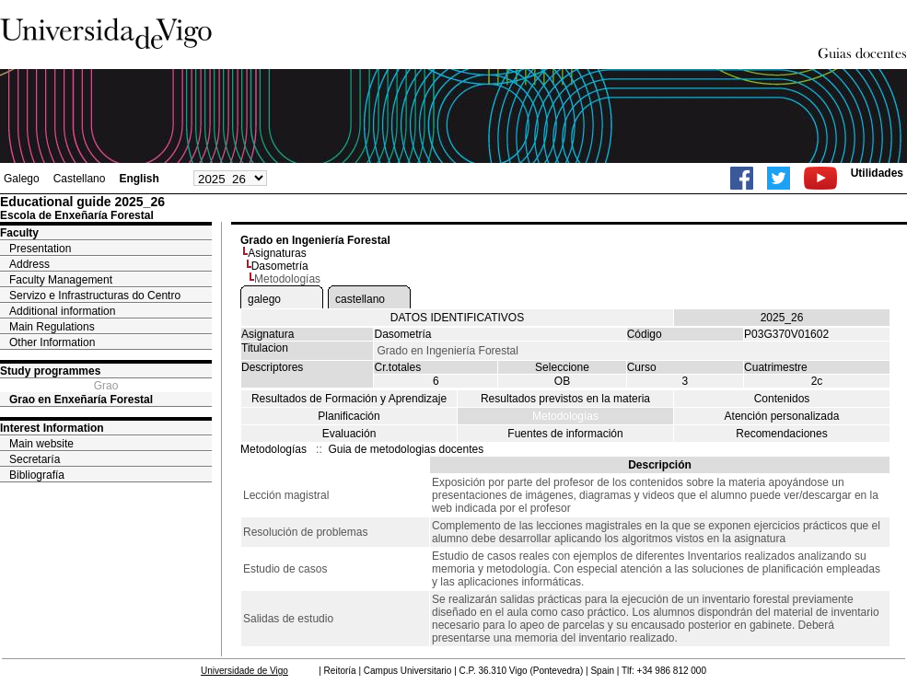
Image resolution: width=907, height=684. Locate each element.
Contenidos (782, 398)
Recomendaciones (781, 433)
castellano (360, 299)
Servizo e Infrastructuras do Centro (94, 295)
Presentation (40, 248)
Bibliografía (36, 475)
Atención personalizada (782, 416)
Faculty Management (60, 279)
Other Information (52, 342)
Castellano (79, 178)
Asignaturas (277, 253)
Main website (41, 443)
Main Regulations (52, 326)
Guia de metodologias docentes (405, 449)
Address (29, 264)
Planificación (348, 416)
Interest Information (52, 428)
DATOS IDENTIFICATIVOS (457, 317)
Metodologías (565, 416)
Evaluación (349, 433)
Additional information (62, 311)
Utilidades (877, 173)
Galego (22, 178)
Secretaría (34, 459)
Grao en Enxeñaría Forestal (81, 399)
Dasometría (279, 266)
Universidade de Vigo (244, 671)
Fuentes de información (564, 433)
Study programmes (50, 371)
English (138, 178)
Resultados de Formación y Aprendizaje (349, 398)
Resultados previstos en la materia (565, 398)
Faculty (19, 232)
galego (264, 299)
